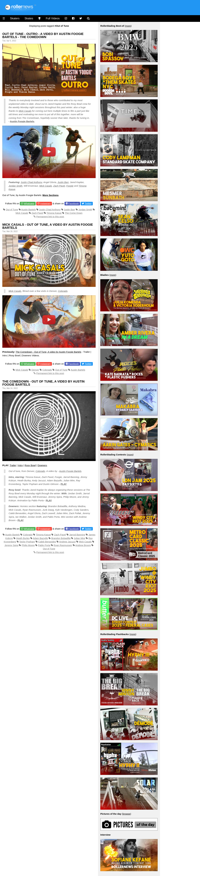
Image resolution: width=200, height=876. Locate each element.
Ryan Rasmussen (63, 545)
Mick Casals (25, 111)
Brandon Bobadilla (60, 538)
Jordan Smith (15, 185)
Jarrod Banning (77, 534)
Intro (20, 465)
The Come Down (73, 213)
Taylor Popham (27, 541)
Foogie (69, 185)
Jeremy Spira (11, 545)
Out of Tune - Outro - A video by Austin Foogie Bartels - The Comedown (43, 35)
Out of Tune (12, 209)
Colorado (63, 291)
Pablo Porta (44, 545)
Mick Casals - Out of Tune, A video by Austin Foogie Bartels (47, 226)
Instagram (45, 203)
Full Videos (53, 18)
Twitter (88, 203)
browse (126, 813)
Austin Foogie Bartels (22, 121)
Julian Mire (79, 538)
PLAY (64, 484)
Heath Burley (23, 538)
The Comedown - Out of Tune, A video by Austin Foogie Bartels (48, 352)
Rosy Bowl (30, 465)
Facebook (73, 203)
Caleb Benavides (47, 541)
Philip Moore (28, 545)
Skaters (15, 18)
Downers (42, 465)
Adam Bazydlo (40, 538)
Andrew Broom (83, 545)
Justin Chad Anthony (31, 182)
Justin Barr (63, 182)
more (128, 26)
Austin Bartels (28, 209)
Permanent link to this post (50, 216)
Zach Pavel (59, 185)
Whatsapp (29, 203)
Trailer (13, 465)
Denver (35, 369)
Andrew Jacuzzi (67, 541)
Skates (29, 18)
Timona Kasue (54, 213)
